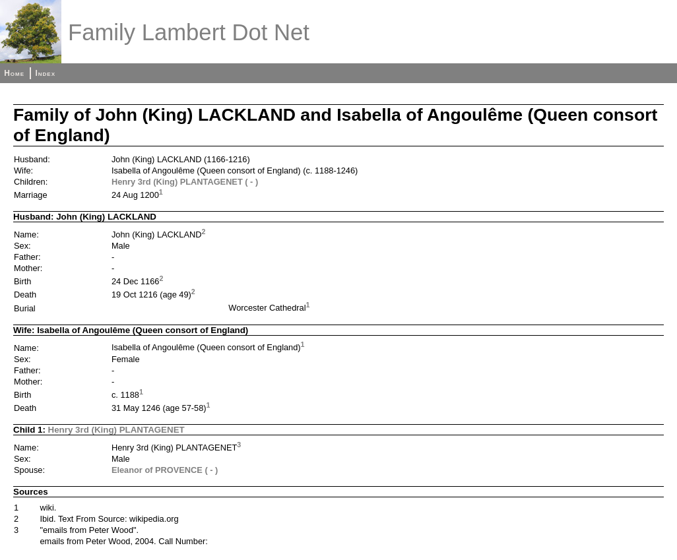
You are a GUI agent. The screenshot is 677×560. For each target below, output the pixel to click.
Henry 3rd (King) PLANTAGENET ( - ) (185, 182)
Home (14, 73)
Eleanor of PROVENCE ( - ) (165, 470)
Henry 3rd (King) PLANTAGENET (116, 430)
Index (45, 73)
